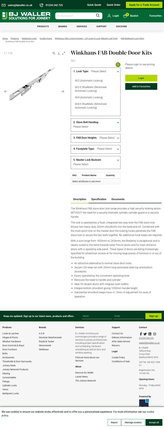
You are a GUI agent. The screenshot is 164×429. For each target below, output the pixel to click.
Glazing (6, 373)
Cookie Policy (118, 357)
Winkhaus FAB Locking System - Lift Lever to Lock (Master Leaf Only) (86, 38)
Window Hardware (11, 341)
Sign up (153, 316)
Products (15, 38)
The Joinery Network (85, 380)
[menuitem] (43, 26)
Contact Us (117, 333)
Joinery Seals (9, 365)
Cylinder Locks (9, 385)
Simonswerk (45, 345)
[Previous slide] (5, 91)
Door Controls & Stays (13, 345)
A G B (41, 333)
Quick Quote (94, 4)
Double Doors (46, 38)
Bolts (5, 353)
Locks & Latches (10, 333)
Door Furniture (9, 349)
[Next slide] (62, 91)
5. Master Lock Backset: (87, 159)
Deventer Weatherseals (50, 337)
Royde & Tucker (46, 341)
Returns (116, 345)
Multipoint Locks (29, 38)
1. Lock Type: (81, 71)
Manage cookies (133, 422)
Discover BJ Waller (84, 372)
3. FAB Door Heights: (85, 137)
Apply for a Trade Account (144, 4)
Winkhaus (44, 349)
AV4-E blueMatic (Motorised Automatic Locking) (90, 105)
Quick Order (113, 4)
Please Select (98, 71)
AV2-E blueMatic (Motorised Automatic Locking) (90, 88)
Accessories (8, 357)
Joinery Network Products (15, 369)
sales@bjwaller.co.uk (149, 343)
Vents (5, 389)
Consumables (9, 377)
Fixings (5, 381)
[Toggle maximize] (63, 53)
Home (5, 38)
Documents (117, 199)
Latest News (81, 376)
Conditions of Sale (121, 361)
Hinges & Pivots (10, 337)
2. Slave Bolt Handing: (86, 122)
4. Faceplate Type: (84, 148)
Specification (98, 199)
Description (79, 199)
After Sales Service (121, 341)
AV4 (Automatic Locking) (88, 97)
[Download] (58, 53)
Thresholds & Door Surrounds (17, 361)
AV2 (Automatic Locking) (88, 81)
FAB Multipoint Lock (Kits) (132, 38)
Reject (114, 422)
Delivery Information (122, 337)
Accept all (154, 422)
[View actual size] (54, 53)
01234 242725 (146, 338)
